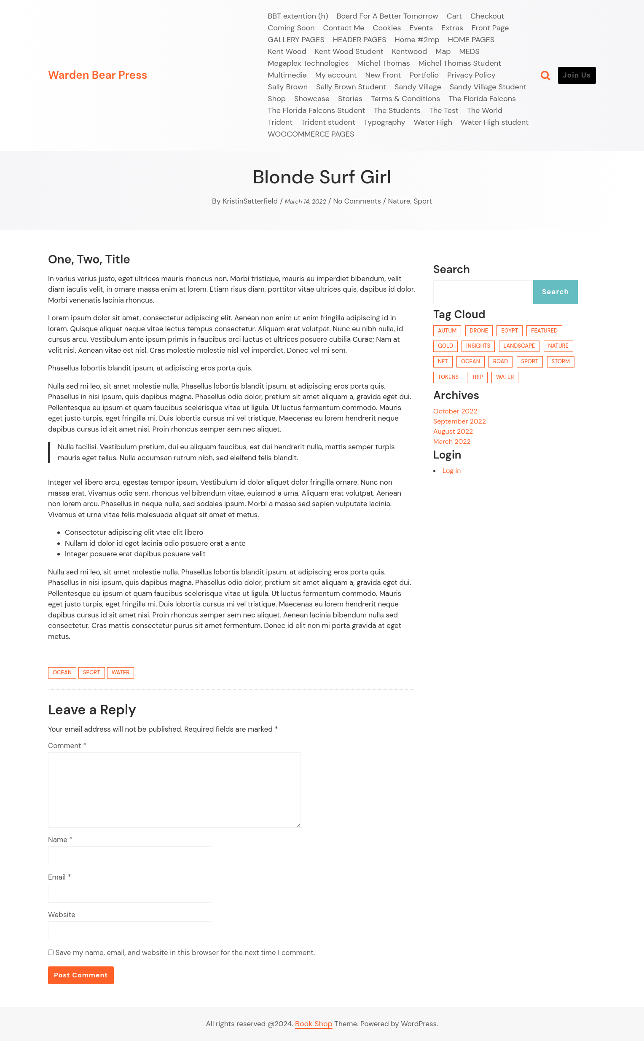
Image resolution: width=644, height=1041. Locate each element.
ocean (62, 672)
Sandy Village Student (488, 87)
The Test (444, 110)
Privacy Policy (471, 75)
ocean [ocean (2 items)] (470, 361)
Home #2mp (417, 40)
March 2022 (452, 441)
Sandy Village (417, 87)
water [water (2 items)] (505, 377)
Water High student (495, 122)
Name (60, 839)
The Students (397, 110)
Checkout (487, 16)
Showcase (312, 99)
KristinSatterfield (250, 201)
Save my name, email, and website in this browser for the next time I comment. (185, 952)
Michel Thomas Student (460, 63)
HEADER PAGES (359, 40)
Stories (350, 99)
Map (443, 51)
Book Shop (314, 1024)
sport (91, 672)
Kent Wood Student (349, 51)
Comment (67, 745)
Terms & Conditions (405, 99)
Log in (452, 470)
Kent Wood (287, 51)
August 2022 (453, 431)
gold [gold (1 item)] (445, 345)
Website (61, 914)
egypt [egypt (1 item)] (509, 330)
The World (485, 110)
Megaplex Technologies (308, 63)
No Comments (357, 201)
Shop (277, 99)
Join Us (577, 75)
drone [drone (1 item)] (479, 330)
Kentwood (409, 51)
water (120, 672)
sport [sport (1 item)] (530, 361)
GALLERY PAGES (296, 40)
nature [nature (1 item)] (558, 345)
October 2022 (455, 411)
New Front (383, 75)
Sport (422, 201)
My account (336, 75)
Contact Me (344, 28)
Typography (384, 122)
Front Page (490, 28)
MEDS (469, 51)
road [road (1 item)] (500, 361)
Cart (454, 16)
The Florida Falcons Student (316, 110)
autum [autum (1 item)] (447, 330)
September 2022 (459, 421)
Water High (433, 122)
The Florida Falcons (482, 99)
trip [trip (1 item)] (477, 377)
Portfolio (424, 75)
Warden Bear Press (97, 75)
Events (421, 28)
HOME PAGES (471, 40)
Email (59, 877)
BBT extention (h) (298, 16)
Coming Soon (291, 28)
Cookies (387, 28)
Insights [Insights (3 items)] (478, 345)
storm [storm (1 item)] (561, 361)
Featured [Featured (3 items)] (544, 330)
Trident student (328, 122)
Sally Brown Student (351, 87)
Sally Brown (288, 87)
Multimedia (287, 75)
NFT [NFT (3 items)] (443, 361)
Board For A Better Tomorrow (387, 16)
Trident (280, 122)
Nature (399, 201)
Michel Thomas (383, 63)
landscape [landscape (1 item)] (519, 345)
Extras (452, 28)
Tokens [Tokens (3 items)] (448, 377)
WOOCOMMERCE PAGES (311, 134)
